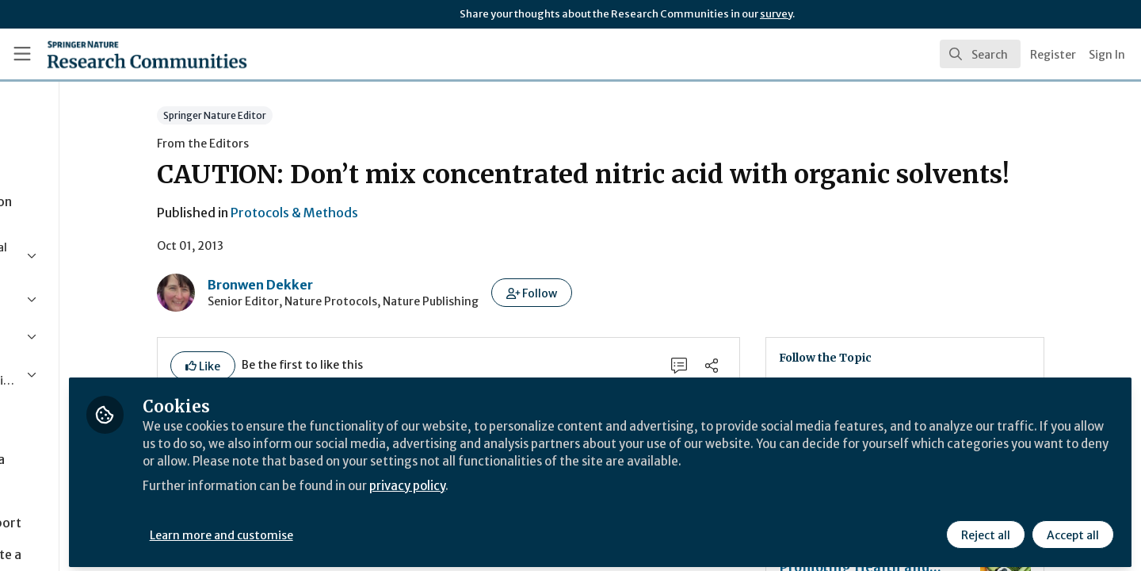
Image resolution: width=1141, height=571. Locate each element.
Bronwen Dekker (331, 285)
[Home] (126, 54)
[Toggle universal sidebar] (22, 54)
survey (776, 14)
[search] (980, 54)
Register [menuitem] (1053, 55)
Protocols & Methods (365, 212)
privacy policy (564, 498)
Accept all (1071, 529)
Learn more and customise (365, 529)
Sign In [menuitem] (1107, 55)
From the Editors (274, 143)
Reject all (984, 529)
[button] (603, 292)
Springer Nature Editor (286, 115)
